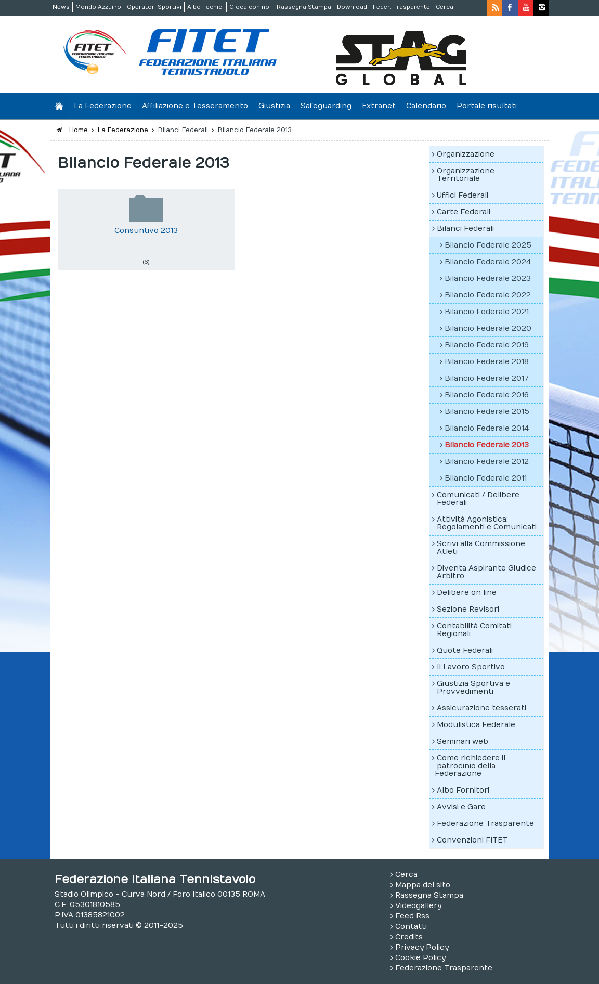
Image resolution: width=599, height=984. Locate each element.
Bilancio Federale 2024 (488, 261)
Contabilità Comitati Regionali (474, 630)
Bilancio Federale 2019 (487, 345)
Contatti (411, 926)
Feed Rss (412, 916)
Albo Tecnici (205, 7)
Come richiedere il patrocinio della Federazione (470, 766)
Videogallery (418, 905)
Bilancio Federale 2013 (487, 445)
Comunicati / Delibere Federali (478, 498)
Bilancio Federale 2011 (486, 478)
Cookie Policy (420, 957)
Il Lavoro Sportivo (471, 667)
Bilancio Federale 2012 (487, 461)
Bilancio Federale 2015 (487, 411)
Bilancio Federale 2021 (487, 311)
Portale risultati (487, 105)
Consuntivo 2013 (146, 230)
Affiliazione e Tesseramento (195, 105)
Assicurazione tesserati (481, 708)
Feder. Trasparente (401, 7)
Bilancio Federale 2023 (488, 278)
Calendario (426, 105)
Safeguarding (326, 105)
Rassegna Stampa (304, 7)
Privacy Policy (422, 947)
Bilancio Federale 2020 (488, 328)
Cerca (444, 7)
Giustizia (274, 105)
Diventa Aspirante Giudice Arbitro (486, 572)
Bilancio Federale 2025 (488, 245)
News (61, 7)
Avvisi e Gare (461, 806)
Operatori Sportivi (154, 7)
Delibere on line (467, 592)
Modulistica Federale (476, 724)
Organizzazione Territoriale (465, 174)
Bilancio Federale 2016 (487, 395)
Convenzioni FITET (472, 840)
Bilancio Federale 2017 (487, 378)
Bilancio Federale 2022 (488, 295)
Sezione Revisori (468, 609)
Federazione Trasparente (485, 823)
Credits (409, 937)
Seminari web (462, 741)
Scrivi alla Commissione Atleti (481, 547)
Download (352, 7)
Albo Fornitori (463, 790)
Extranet (379, 105)
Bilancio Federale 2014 (487, 428)
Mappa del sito (422, 885)
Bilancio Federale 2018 (487, 361)
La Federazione (103, 105)
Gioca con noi (250, 7)
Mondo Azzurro (98, 7)
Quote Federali (465, 650)
